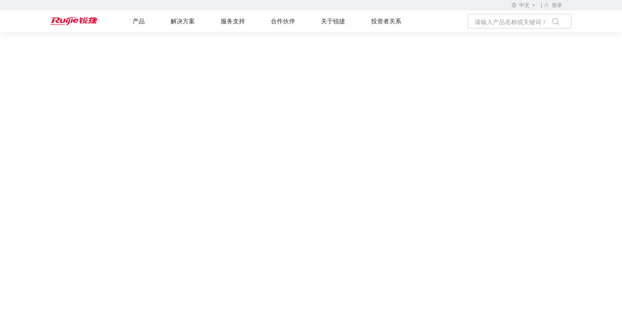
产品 (139, 21)
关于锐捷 (333, 21)
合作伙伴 (283, 21)
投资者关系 (386, 21)
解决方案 (183, 21)
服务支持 (233, 21)
